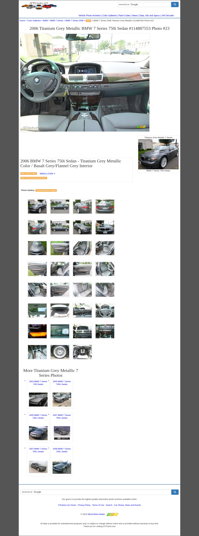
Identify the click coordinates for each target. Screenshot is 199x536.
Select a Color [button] (47, 173)
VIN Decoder (168, 15)
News (135, 15)
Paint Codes (124, 15)
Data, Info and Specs (149, 15)
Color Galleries (109, 15)
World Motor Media (96, 514)
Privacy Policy (84, 505)
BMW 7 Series (56, 20)
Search (109, 505)
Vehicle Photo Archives (90, 15)
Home (22, 20)
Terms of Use (98, 505)
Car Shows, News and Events (127, 505)
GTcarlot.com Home (67, 505)
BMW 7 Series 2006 (74, 20)
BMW (45, 20)
